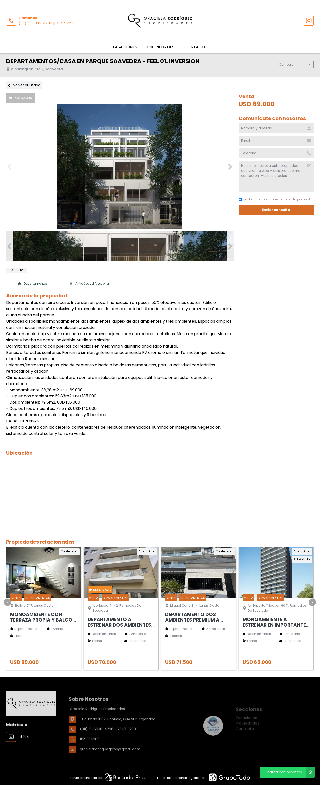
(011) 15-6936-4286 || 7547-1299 (47, 23)
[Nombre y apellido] (276, 128)
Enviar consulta (276, 209)
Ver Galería (20, 98)
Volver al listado (24, 85)
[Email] (276, 141)
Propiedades (160, 47)
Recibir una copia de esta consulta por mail (274, 199)
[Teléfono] (276, 153)
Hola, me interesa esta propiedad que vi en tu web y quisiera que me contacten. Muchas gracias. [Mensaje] (276, 176)
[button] (230, 166)
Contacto (196, 47)
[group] (120, 166)
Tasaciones (124, 47)
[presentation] (7, 602)
